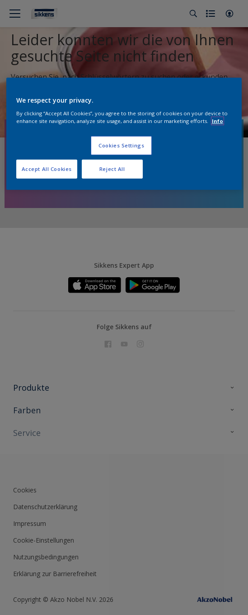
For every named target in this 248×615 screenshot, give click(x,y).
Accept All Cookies (47, 168)
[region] (124, 134)
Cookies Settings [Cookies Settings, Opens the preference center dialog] (121, 145)
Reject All (112, 168)
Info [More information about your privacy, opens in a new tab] (217, 120)
